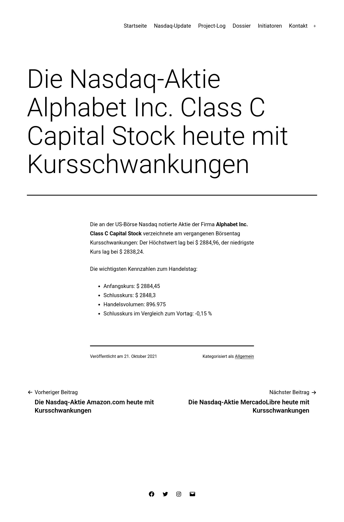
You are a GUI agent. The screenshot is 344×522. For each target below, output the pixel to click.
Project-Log (211, 26)
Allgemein (244, 356)
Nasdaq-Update (172, 26)
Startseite (135, 26)
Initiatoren (270, 26)
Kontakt (298, 26)
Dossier (242, 26)
